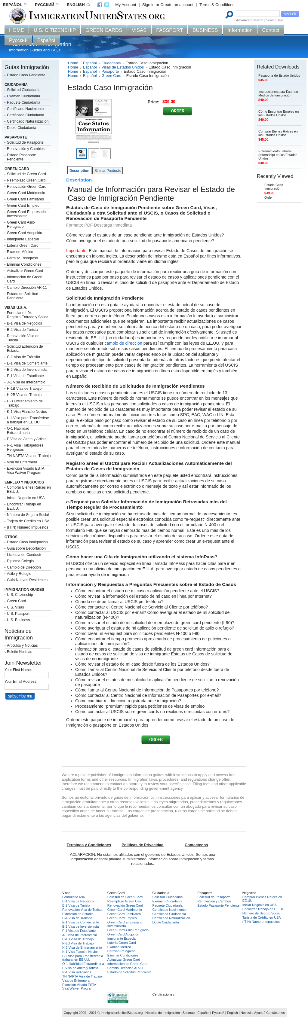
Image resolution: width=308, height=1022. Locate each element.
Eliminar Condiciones (24, 264)
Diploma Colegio (20, 561)
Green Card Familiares (25, 199)
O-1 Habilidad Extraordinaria (18, 430)
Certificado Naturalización (28, 121)
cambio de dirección (123, 343)
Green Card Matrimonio (26, 193)
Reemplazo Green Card (26, 180)
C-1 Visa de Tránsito (23, 357)
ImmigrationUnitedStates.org (122, 1012)
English (232, 1012)
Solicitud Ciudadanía (24, 90)
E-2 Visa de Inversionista (27, 370)
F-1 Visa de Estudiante (25, 376)
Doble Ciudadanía (21, 128)
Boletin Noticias (19, 652)
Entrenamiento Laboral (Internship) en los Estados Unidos (277, 154)
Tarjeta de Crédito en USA (28, 521)
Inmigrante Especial (23, 239)
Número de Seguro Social (28, 515)
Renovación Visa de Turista (82, 909)
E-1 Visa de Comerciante (27, 363)
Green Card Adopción (24, 233)
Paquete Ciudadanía (23, 102)
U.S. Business (18, 620)
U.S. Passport (18, 614)
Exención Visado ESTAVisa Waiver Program (26, 470)
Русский (218, 1012)
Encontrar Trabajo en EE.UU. (263, 909)
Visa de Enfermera (22, 462)
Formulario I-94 (73, 897)
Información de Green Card (127, 964)
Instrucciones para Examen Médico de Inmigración (278, 93)
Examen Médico (20, 252)
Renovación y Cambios (26, 149)
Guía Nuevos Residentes (27, 580)
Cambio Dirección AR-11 (27, 287)
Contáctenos (275, 1012)
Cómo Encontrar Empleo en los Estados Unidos (278, 113)
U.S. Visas (15, 607)
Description (79, 171)
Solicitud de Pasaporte (25, 142)
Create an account (176, 4)
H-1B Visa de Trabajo (24, 388)
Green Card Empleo (23, 205)
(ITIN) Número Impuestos (27, 527)
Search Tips (274, 20)
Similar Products (107, 171)
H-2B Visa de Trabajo (24, 395)
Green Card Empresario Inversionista (26, 214)
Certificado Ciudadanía (25, 115)
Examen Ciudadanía (23, 96)
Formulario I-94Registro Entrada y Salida (27, 315)
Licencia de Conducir (24, 555)
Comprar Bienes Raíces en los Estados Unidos (278, 133)
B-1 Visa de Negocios (24, 323)
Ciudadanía (160, 893)
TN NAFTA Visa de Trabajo (29, 456)
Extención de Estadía (78, 914)
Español (90, 63)
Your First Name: (18, 670)
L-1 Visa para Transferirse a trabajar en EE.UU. (28, 420)
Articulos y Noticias (22, 645)
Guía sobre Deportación (26, 548)
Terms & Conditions (217, 4)
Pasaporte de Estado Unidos (279, 75)
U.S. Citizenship (20, 595)
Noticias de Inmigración (162, 1012)
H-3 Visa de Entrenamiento (82, 947)
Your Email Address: (21, 681)
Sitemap (189, 1012)
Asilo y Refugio (19, 574)
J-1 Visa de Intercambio (26, 382)
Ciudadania (111, 63)
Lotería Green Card (22, 245)
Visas (66, 893)
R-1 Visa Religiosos (76, 972)
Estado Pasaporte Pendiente (21, 157)
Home (73, 63)
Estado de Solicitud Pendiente (22, 296)
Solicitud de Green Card (26, 174)
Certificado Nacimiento (25, 109)
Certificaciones (163, 994)
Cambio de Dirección (24, 567)
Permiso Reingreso (22, 258)
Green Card (16, 601)
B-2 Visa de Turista (22, 330)
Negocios (249, 893)
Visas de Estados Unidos (123, 67)
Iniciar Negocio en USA (26, 498)
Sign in (148, 4)
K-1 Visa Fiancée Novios (27, 412)
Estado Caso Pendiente (26, 75)
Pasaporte (110, 71)
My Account (125, 4)
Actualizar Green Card (25, 271)
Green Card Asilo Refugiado (21, 224)
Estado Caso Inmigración (27, 542)
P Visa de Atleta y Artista (27, 439)
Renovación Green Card (26, 187)
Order (268, 197)
